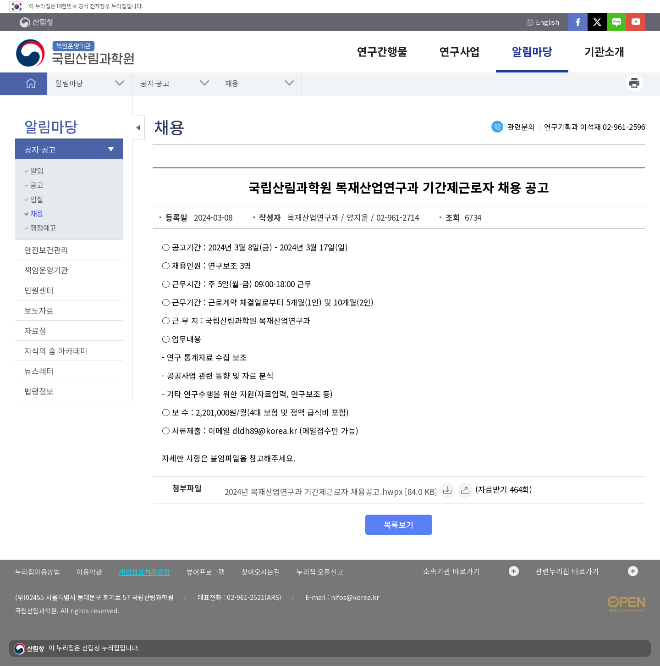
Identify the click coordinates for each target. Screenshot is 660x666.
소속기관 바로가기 (471, 571)
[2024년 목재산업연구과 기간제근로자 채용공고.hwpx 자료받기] (331, 490)
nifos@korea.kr (355, 597)
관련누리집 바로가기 (586, 571)
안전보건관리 (46, 249)
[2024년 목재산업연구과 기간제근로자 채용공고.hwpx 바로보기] (465, 490)
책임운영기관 (46, 270)
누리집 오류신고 (320, 572)
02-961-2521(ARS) (254, 597)
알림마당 (69, 83)
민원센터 (39, 290)
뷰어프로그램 (206, 572)
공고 (36, 184)
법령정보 (39, 391)
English (543, 22)
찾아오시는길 (261, 572)
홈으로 (31, 83)
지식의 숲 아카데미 (56, 350)
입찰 (36, 199)
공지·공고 (155, 83)
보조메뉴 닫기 (138, 127)
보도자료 (39, 310)
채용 (232, 83)
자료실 (35, 330)
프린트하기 (634, 83)
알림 (36, 170)
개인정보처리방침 (144, 572)
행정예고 (43, 227)
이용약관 (89, 572)
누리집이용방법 (37, 572)
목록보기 (398, 524)
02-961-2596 (624, 126)
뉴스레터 (39, 371)
